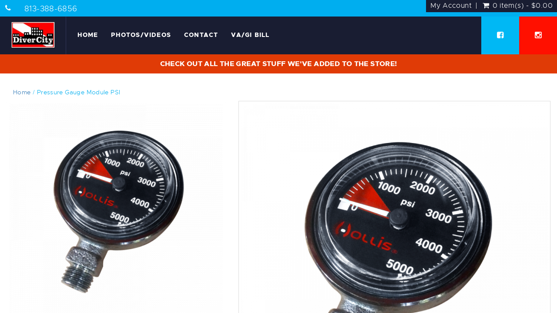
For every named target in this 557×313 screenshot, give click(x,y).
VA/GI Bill (250, 35)
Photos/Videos (141, 35)
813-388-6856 (50, 8)
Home (87, 35)
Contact (201, 35)
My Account (451, 6)
